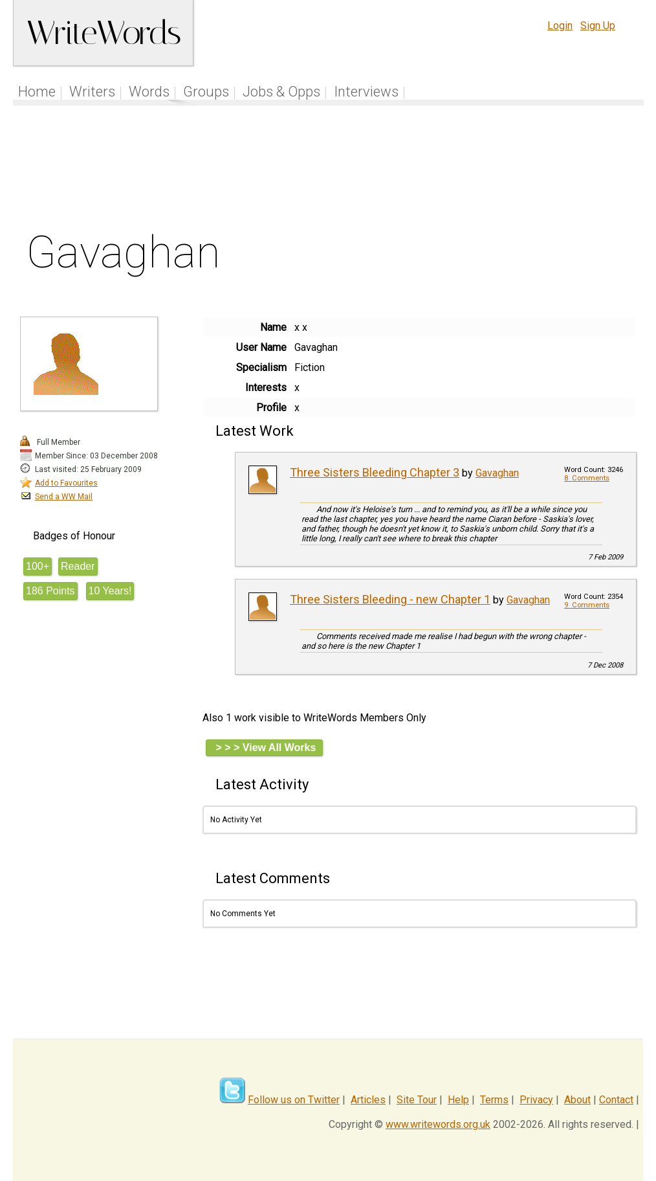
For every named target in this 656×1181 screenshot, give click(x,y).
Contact (616, 1100)
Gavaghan (497, 473)
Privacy (536, 1100)
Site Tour (417, 1100)
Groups (206, 92)
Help (458, 1100)
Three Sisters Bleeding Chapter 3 (374, 472)
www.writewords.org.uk (438, 1124)
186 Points (50, 590)
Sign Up (597, 25)
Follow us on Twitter (294, 1100)
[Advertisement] (328, 171)
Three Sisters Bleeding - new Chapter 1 (390, 599)
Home (37, 92)
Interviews (366, 92)
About (577, 1100)
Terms (494, 1100)
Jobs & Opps (281, 92)
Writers (92, 92)
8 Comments (586, 478)
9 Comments (586, 605)
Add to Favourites (66, 483)
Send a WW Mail (64, 496)
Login (560, 25)
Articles (368, 1100)
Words (149, 92)
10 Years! (110, 590)
